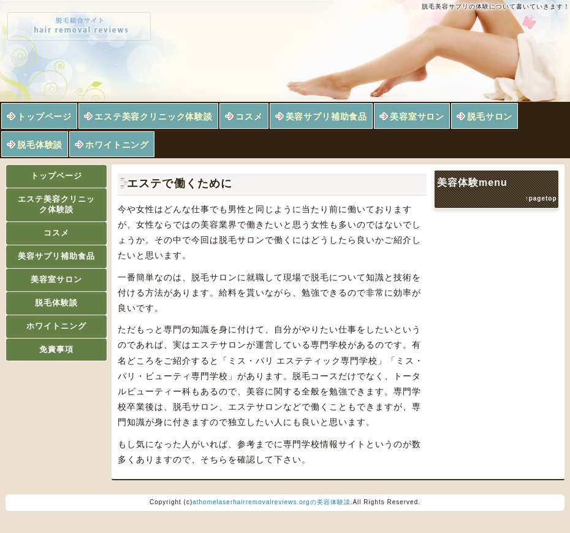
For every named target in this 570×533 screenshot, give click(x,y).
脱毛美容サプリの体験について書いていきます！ (496, 6)
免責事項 (56, 349)
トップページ (44, 116)
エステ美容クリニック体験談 (153, 116)
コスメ (249, 116)
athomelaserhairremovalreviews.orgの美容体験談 (271, 502)
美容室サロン (417, 116)
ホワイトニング (117, 145)
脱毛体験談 (40, 145)
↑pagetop (541, 198)
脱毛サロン (489, 116)
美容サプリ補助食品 (327, 116)
